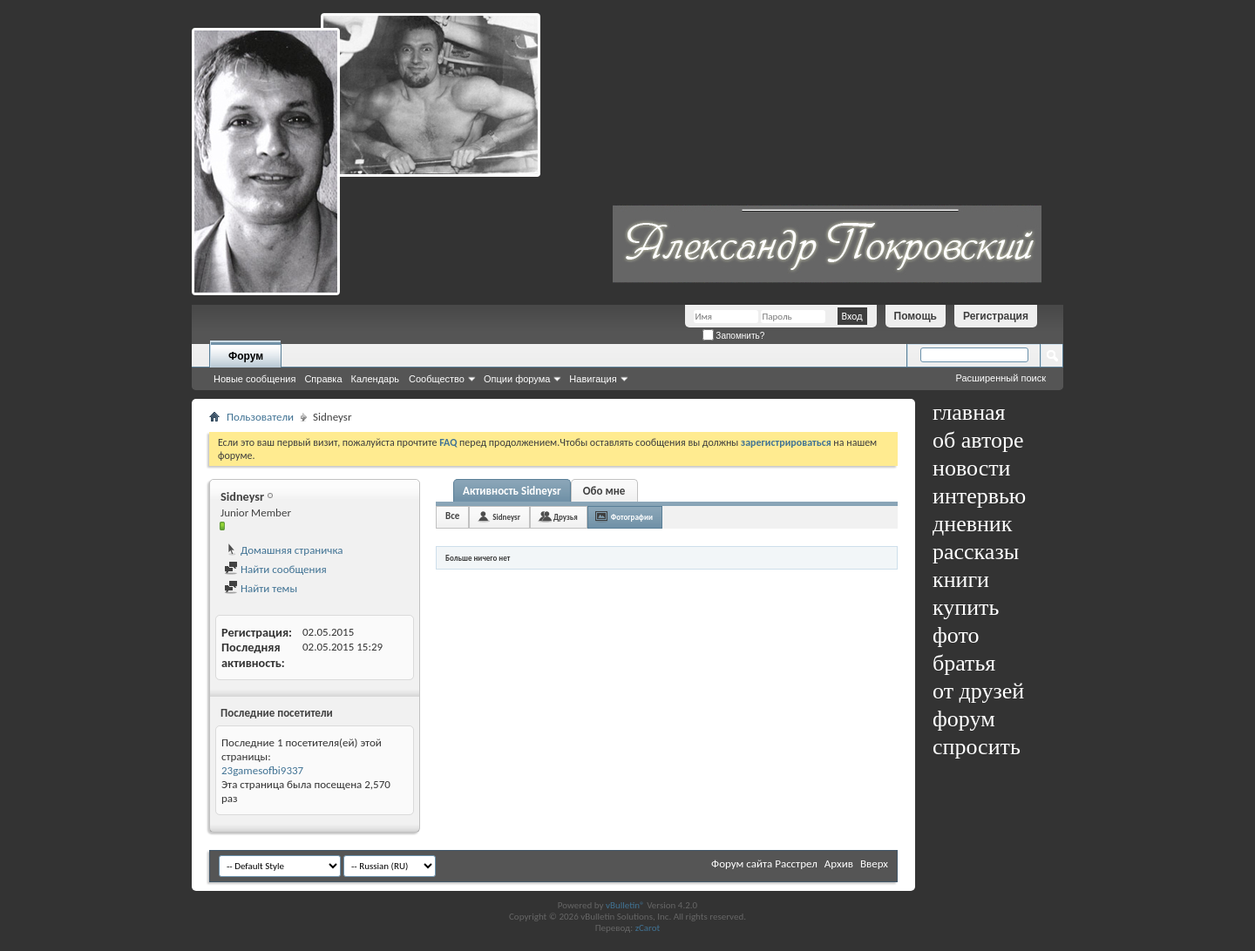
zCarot (648, 928)
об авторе (978, 440)
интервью (979, 496)
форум (964, 719)
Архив (838, 863)
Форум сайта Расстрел (764, 863)
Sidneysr (506, 517)
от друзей (978, 691)
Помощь (915, 316)
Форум (245, 356)
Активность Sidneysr (512, 490)
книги (961, 579)
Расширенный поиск (1000, 378)
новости (971, 468)
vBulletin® (625, 905)
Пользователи (260, 416)
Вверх (874, 863)
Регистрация (995, 316)
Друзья (565, 517)
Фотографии (632, 517)
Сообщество (437, 379)
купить (966, 607)
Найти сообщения (275, 569)
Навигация (592, 379)
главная (969, 412)
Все (452, 516)
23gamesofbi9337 (262, 770)
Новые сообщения (254, 379)
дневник (972, 523)
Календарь (375, 379)
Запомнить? (733, 336)
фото (956, 635)
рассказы (976, 551)
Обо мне (604, 490)
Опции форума (517, 379)
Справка (323, 379)
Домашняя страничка (283, 549)
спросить (977, 746)
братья (964, 663)
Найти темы (260, 588)
